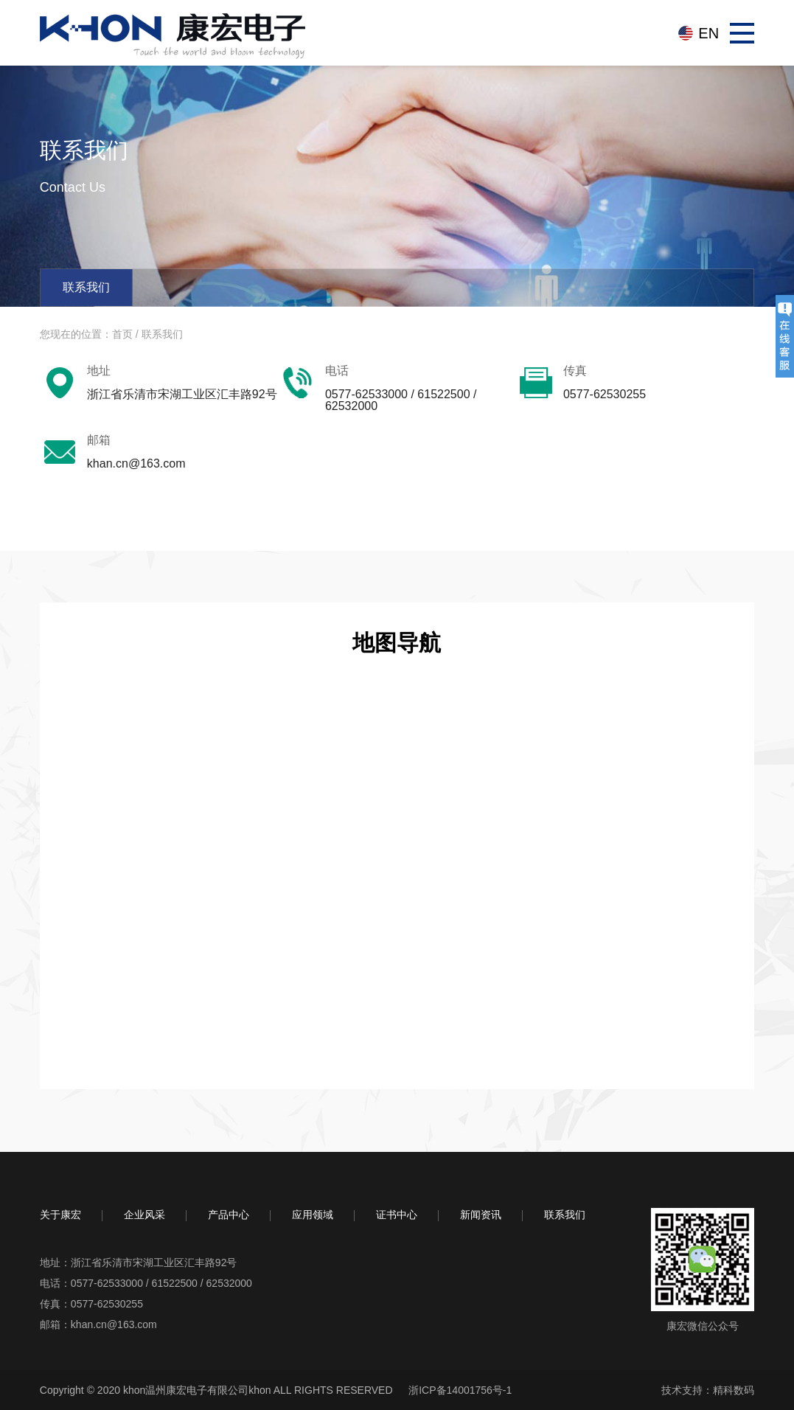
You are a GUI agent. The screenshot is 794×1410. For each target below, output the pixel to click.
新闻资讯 (480, 1214)
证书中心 (396, 1214)
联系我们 (86, 287)
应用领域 (312, 1214)
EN (708, 33)
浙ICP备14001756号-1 (460, 1390)
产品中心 (228, 1214)
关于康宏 (60, 1214)
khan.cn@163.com (114, 1324)
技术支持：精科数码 (707, 1390)
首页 (122, 334)
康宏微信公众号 (702, 1326)
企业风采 (144, 1214)
